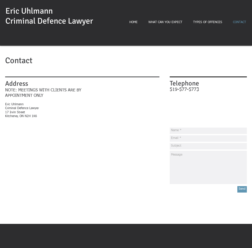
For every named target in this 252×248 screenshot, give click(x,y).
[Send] (242, 189)
